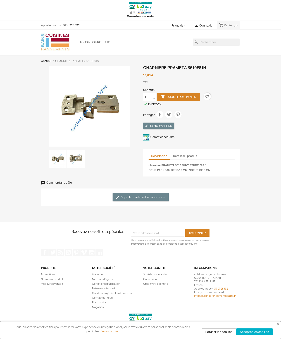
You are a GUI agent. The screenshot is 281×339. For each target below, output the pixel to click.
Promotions (48, 274)
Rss (60, 252)
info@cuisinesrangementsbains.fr (215, 295)
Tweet (168, 114)
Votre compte (154, 268)
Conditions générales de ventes (112, 293)
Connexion (150, 279)
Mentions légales (102, 279)
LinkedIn (99, 252)
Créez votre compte (155, 283)
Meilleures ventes (52, 283)
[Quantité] (147, 97)
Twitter (52, 252)
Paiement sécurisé (103, 288)
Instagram (92, 252)
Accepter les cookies (254, 332)
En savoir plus (109, 331)
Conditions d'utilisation (106, 283)
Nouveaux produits (53, 279)
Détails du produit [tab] (185, 156)
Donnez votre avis (158, 126)
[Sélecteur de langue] (179, 25)
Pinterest (178, 114)
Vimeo (84, 252)
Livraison (97, 274)
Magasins (98, 307)
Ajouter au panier (178, 97)
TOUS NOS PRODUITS (95, 42)
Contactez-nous (102, 297)
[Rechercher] (216, 42)
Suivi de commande (155, 274)
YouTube (68, 252)
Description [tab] (159, 156)
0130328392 (71, 25)
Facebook (45, 252)
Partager (159, 114)
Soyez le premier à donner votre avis (141, 197)
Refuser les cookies (218, 332)
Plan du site (99, 302)
